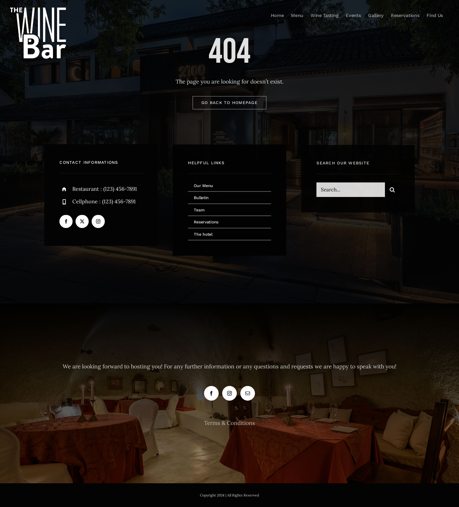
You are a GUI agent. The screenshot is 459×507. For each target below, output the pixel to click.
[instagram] (98, 221)
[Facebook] (211, 393)
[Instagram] (229, 393)
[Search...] (350, 190)
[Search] (392, 190)
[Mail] (247, 393)
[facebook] (66, 221)
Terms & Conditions (229, 422)
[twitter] (82, 221)
